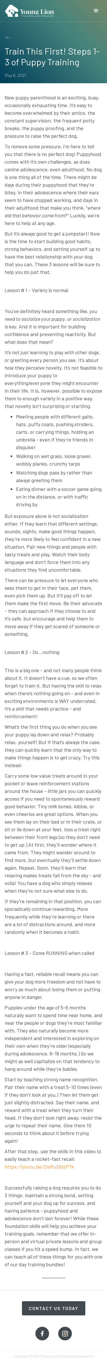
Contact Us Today (53, 1308)
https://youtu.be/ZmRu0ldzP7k (39, 1166)
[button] (96, 11)
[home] (29, 8)
